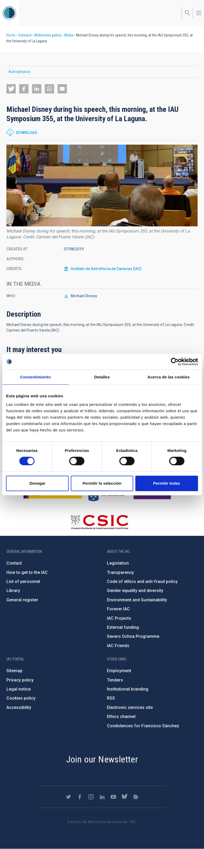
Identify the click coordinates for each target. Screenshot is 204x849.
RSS (111, 698)
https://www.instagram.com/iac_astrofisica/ (91, 796)
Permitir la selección (102, 483)
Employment (119, 670)
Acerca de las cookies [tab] (168, 377)
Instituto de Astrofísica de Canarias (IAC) (106, 269)
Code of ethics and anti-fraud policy (142, 581)
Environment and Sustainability (137, 599)
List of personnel (23, 581)
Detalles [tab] (102, 377)
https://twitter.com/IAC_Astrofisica (68, 796)
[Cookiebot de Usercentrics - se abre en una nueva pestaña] (174, 362)
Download (26, 132)
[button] (11, 88)
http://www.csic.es (99, 522)
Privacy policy (20, 680)
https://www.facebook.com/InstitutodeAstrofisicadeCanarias (79, 796)
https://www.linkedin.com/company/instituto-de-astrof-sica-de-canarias (102, 796)
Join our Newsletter (102, 759)
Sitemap (14, 670)
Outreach (25, 35)
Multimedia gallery (48, 35)
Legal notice (18, 689)
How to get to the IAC (27, 572)
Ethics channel (121, 716)
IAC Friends (118, 645)
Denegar (37, 483)
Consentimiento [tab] (35, 377)
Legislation (118, 563)
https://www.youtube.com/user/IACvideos (113, 796)
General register (22, 599)
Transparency (120, 572)
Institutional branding (127, 689)
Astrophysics (19, 72)
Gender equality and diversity (135, 590)
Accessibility (18, 707)
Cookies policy (20, 698)
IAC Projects (119, 618)
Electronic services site (130, 707)
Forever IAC (118, 608)
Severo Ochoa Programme (133, 636)
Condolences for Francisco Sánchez (143, 725)
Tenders (115, 680)
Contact (14, 563)
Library (13, 590)
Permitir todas (166, 483)
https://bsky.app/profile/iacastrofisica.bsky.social (124, 796)
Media (68, 35)
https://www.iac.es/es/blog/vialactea (135, 796)
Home (10, 35)
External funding (123, 627)
